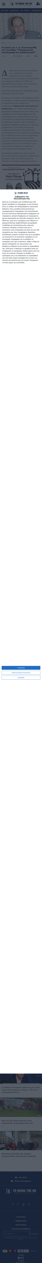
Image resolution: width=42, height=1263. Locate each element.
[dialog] (21, 631)
